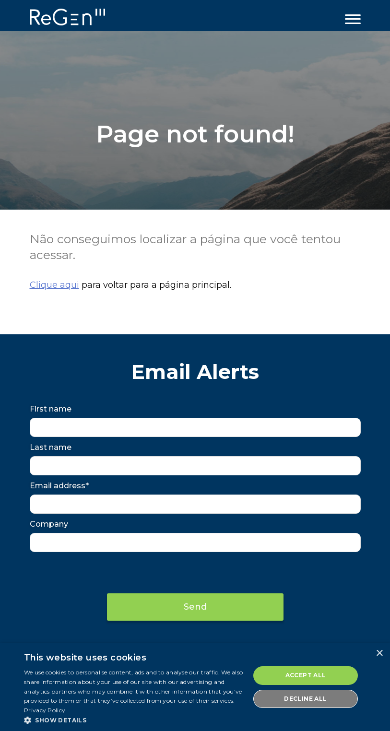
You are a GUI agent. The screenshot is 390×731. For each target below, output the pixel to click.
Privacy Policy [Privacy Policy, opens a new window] (44, 710)
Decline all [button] (305, 698)
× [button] (379, 653)
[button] (133, 719)
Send (195, 606)
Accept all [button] (305, 675)
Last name (50, 447)
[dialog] (195, 687)
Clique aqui (54, 285)
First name (50, 408)
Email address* (59, 485)
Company (49, 524)
